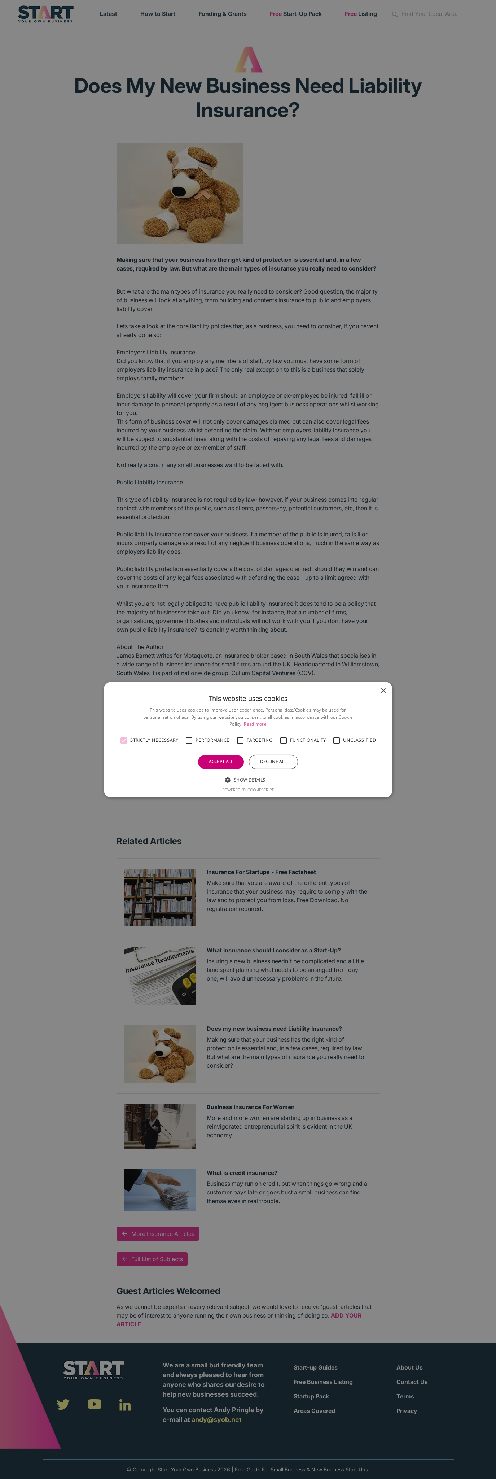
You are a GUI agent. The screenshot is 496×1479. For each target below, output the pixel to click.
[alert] (248, 739)
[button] (124, 740)
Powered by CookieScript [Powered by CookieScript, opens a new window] (248, 789)
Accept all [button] (221, 761)
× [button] (383, 690)
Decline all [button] (273, 761)
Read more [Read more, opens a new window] (255, 724)
